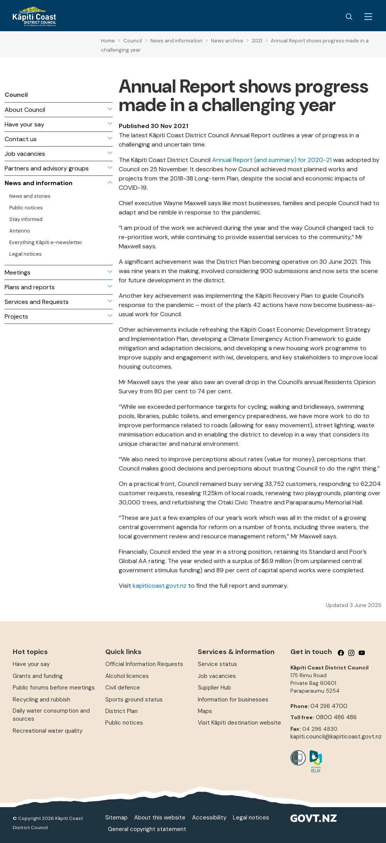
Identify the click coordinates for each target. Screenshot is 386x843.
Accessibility (209, 817)
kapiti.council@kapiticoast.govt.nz (336, 736)
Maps (205, 711)
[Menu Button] (368, 16)
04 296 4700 (328, 706)
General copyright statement (147, 829)
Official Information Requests (144, 664)
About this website (159, 817)
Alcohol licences (127, 676)
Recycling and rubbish (41, 699)
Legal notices (251, 817)
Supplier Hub (214, 687)
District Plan (121, 711)
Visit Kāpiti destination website (239, 723)
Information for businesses (233, 699)
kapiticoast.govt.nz (160, 586)
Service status (217, 664)
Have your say (31, 664)
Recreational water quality (48, 731)
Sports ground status (134, 699)
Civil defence (122, 687)
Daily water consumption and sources (51, 715)
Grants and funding (38, 676)
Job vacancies (217, 676)
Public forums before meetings (54, 687)
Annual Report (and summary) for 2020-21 (272, 160)
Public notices (124, 723)
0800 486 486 (336, 717)
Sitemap (116, 817)
